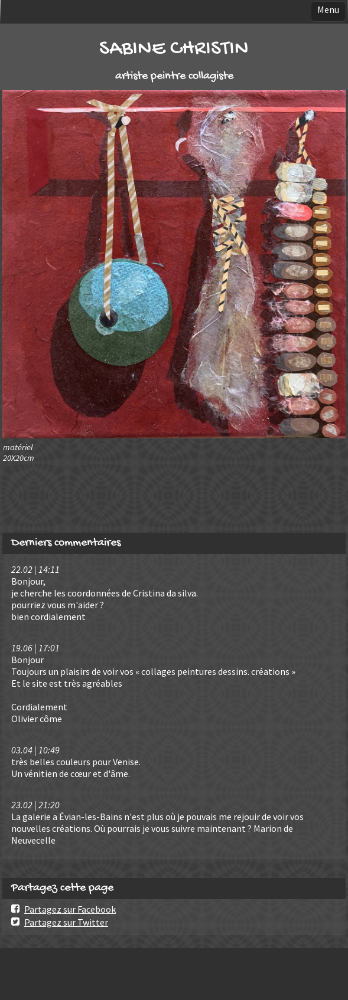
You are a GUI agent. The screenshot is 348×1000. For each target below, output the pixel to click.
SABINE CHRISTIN (174, 49)
